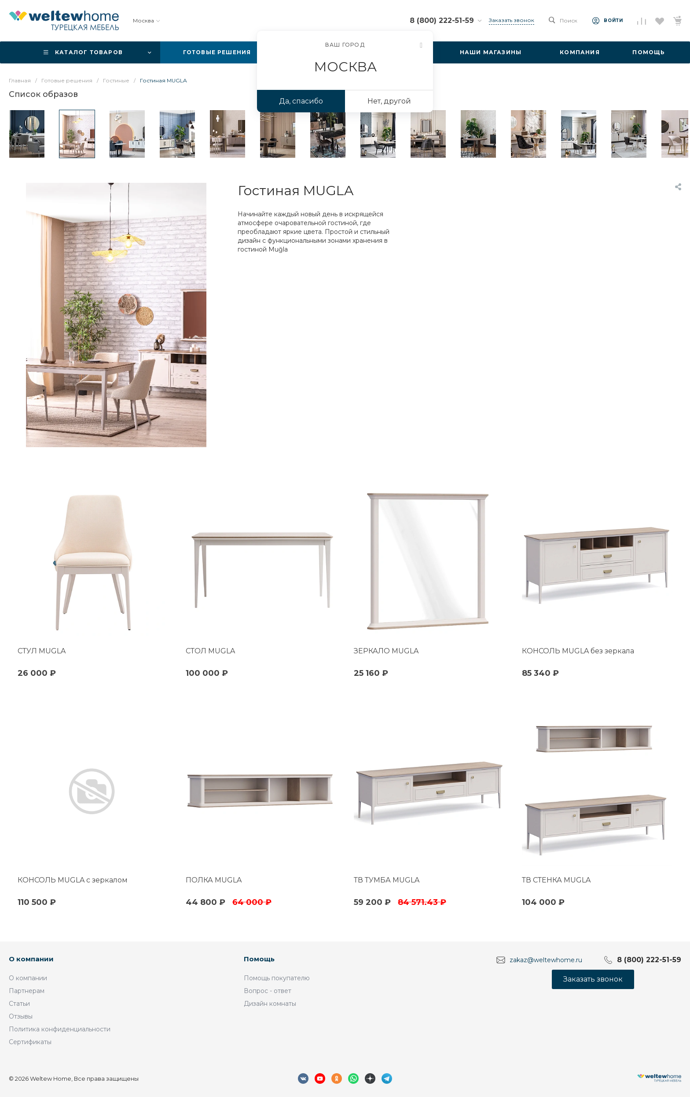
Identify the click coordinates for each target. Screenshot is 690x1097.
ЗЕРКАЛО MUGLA (386, 651)
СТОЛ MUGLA (210, 651)
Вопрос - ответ (267, 991)
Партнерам (26, 991)
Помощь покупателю (277, 978)
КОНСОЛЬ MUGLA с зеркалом (73, 880)
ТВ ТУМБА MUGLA (386, 880)
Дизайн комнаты (270, 1004)
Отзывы (21, 1016)
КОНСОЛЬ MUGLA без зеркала (578, 651)
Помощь (259, 959)
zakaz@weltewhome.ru (546, 960)
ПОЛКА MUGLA (214, 880)
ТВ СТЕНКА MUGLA (556, 880)
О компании (31, 959)
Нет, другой (389, 101)
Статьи (19, 1004)
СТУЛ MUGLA (42, 651)
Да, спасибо (301, 101)
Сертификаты (30, 1042)
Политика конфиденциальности (59, 1029)
